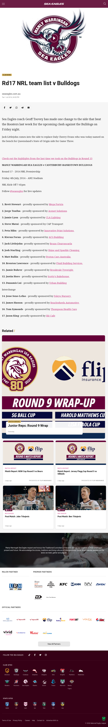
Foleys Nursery (62, 296)
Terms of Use (6, 720)
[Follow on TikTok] (29, 655)
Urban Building (58, 283)
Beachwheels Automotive (65, 302)
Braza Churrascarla (61, 243)
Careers (27, 720)
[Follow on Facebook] (35, 655)
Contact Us (40, 720)
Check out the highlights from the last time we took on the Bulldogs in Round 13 (47, 158)
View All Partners (54, 644)
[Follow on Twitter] (40, 655)
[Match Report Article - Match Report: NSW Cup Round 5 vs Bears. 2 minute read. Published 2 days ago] (28, 462)
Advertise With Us (52, 720)
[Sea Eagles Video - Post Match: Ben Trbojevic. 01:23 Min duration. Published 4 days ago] (81, 507)
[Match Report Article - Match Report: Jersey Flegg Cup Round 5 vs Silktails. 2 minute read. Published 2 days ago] (81, 462)
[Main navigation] (3, 4)
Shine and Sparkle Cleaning (64, 250)
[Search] (104, 3)
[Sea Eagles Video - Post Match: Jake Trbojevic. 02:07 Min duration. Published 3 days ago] (28, 507)
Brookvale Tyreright (62, 269)
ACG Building (56, 237)
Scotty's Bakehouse (59, 276)
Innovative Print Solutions (59, 230)
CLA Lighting (53, 217)
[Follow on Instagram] (46, 655)
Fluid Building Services (69, 263)
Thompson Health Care (64, 309)
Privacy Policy (17, 720)
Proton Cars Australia (58, 256)
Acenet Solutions (57, 211)
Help (33, 720)
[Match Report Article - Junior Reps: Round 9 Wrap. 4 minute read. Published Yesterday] (53, 387)
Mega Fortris (56, 204)
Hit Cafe (50, 315)
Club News (7, 75)
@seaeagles (16, 191)
